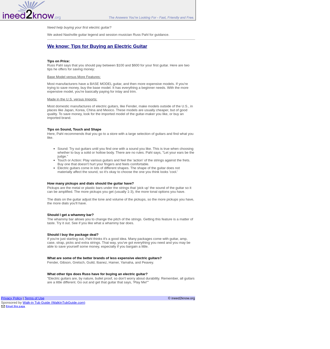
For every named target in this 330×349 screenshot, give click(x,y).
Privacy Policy (11, 298)
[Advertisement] (21, 98)
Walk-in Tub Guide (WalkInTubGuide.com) (54, 302)
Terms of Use (34, 298)
